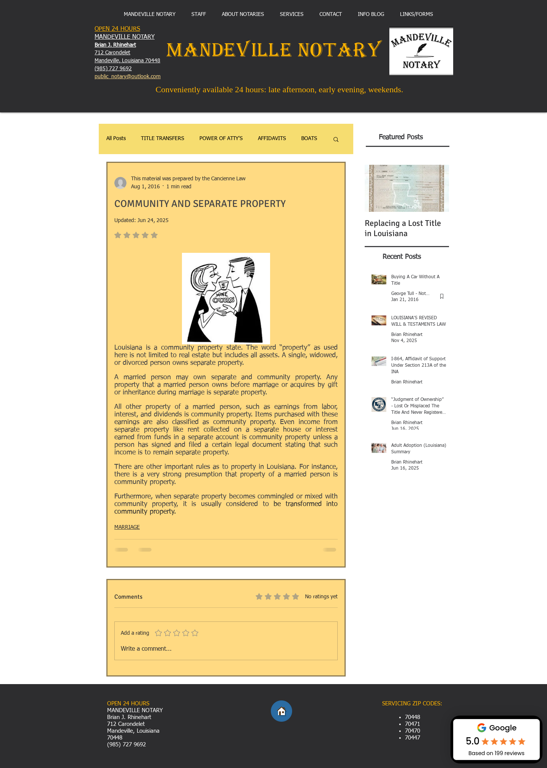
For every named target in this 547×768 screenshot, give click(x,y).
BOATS (309, 138)
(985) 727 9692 (113, 68)
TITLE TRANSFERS (162, 138)
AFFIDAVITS (272, 138)
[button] (336, 139)
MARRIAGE (127, 527)
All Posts (116, 138)
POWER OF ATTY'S (221, 138)
